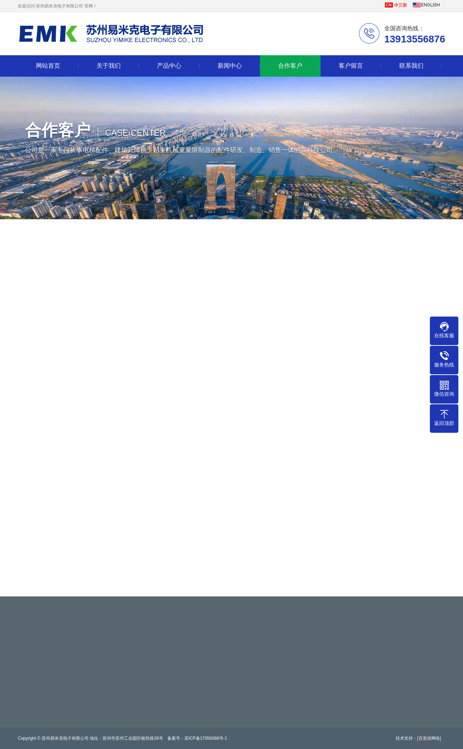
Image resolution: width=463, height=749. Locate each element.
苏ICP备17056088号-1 (205, 738)
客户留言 (351, 65)
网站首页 (48, 65)
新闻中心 (230, 65)
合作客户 (290, 65)
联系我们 (411, 65)
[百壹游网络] (429, 738)
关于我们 (109, 65)
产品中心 (169, 65)
